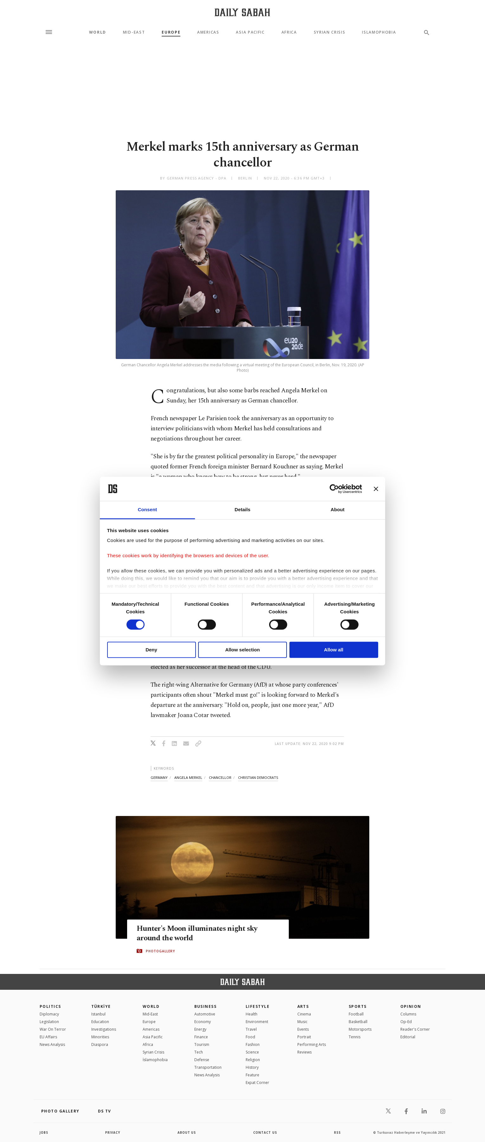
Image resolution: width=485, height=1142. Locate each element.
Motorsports (360, 1029)
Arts (303, 1006)
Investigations (103, 1029)
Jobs (44, 1132)
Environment (257, 1021)
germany (159, 777)
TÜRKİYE (101, 1006)
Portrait (304, 1037)
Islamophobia (379, 32)
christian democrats (258, 777)
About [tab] (338, 509)
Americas (208, 32)
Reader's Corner (415, 1029)
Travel (251, 1029)
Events (303, 1029)
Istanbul (98, 1014)
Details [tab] (242, 509)
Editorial (407, 1037)
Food (250, 1037)
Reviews (304, 1052)
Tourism (201, 1044)
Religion (253, 1059)
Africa (289, 32)
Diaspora (99, 1044)
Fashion (253, 1044)
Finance (201, 1037)
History (252, 1067)
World (97, 32)
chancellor (220, 777)
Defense (201, 1059)
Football (356, 1014)
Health (251, 1014)
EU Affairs (48, 1037)
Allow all (333, 650)
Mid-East (134, 32)
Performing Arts (311, 1044)
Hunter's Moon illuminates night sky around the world (200, 933)
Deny (151, 650)
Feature (252, 1075)
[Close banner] (376, 488)
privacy (113, 1132)
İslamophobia (155, 1059)
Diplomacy (49, 1014)
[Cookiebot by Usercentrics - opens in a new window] (334, 488)
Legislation (49, 1021)
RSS (337, 1132)
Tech (198, 1052)
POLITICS (50, 1006)
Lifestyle (257, 1006)
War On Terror (53, 1029)
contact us (265, 1132)
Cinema (304, 1014)
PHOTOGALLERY (160, 951)
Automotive (204, 1014)
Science (252, 1052)
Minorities (100, 1037)
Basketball (358, 1021)
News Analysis (52, 1044)
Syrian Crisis (330, 32)
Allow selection (242, 650)
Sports (358, 1006)
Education (100, 1021)
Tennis (354, 1037)
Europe (171, 32)
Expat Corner (257, 1082)
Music (302, 1021)
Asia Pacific (250, 32)
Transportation (208, 1067)
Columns (408, 1014)
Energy (200, 1029)
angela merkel (188, 777)
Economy (202, 1021)
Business (205, 1006)
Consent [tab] (147, 509)
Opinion (410, 1006)
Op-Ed (406, 1021)
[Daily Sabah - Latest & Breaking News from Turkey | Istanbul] (242, 12)
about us (187, 1132)
